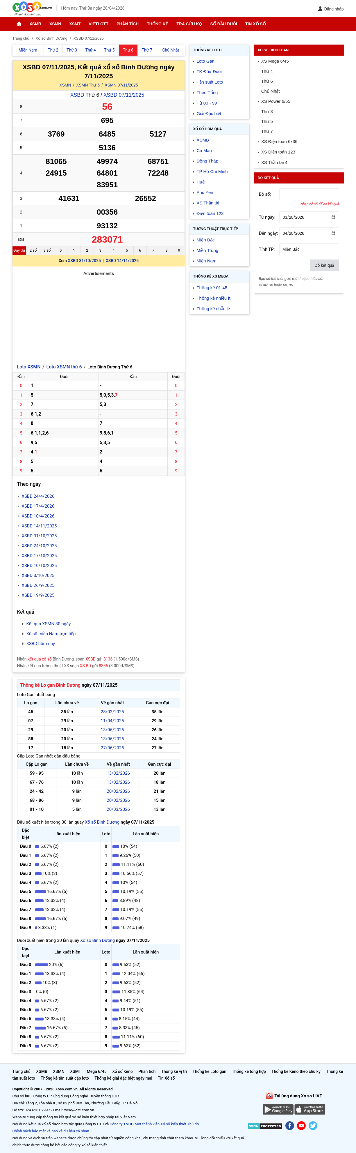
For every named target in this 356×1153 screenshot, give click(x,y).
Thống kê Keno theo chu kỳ (296, 1071)
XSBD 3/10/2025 (38, 575)
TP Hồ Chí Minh (212, 171)
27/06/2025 (112, 748)
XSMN (55, 24)
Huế (200, 181)
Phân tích (128, 24)
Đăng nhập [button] (331, 8)
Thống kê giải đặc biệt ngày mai (123, 1078)
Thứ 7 (267, 131)
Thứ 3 (267, 111)
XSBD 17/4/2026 (38, 506)
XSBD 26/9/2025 (38, 585)
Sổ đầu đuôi (223, 24)
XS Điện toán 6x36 (279, 141)
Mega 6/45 (97, 1071)
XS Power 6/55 (275, 101)
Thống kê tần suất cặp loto (65, 1078)
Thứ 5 (267, 121)
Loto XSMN (29, 367)
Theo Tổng (207, 92)
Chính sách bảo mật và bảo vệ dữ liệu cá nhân (50, 1131)
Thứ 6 (267, 81)
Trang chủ (21, 1071)
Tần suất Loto (209, 82)
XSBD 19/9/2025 (38, 595)
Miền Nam (206, 260)
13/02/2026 (118, 773)
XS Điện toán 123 (278, 151)
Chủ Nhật (270, 91)
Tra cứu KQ (189, 24)
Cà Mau (204, 150)
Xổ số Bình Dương (102, 822)
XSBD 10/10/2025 (39, 565)
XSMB (35, 24)
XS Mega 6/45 (275, 61)
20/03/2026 (118, 809)
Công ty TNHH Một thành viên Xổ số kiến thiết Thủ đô (154, 1124)
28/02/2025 (112, 711)
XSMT (74, 24)
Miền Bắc (205, 239)
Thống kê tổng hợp (249, 1071)
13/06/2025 (112, 729)
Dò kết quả (324, 265)
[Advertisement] (98, 318)
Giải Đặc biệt (208, 113)
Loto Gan (205, 61)
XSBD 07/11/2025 (123, 95)
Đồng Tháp (207, 160)
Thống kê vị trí (174, 1071)
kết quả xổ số (40, 659)
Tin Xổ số (255, 24)
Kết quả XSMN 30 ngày (48, 623)
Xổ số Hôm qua (207, 129)
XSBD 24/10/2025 (39, 545)
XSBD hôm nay (40, 643)
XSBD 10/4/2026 (38, 516)
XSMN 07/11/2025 (121, 85)
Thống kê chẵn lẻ (213, 308)
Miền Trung (207, 250)
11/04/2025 (112, 720)
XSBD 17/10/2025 (39, 555)
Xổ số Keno (122, 1071)
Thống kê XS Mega (210, 276)
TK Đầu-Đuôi (208, 71)
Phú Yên (204, 192)
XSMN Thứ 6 (88, 85)
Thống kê (157, 24)
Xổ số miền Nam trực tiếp (51, 633)
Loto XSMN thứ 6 (64, 367)
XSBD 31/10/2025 (84, 260)
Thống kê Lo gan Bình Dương (50, 685)
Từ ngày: (267, 217)
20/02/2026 (118, 791)
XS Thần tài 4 (274, 162)
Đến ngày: (268, 233)
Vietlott (98, 24)
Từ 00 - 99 (206, 102)
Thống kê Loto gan (209, 1071)
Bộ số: (265, 194)
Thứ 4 (267, 71)
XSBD (77, 95)
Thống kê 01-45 (211, 287)
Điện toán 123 (209, 213)
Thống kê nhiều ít (213, 298)
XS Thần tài (207, 202)
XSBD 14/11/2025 (122, 260)
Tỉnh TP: (267, 249)
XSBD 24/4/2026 (38, 496)
